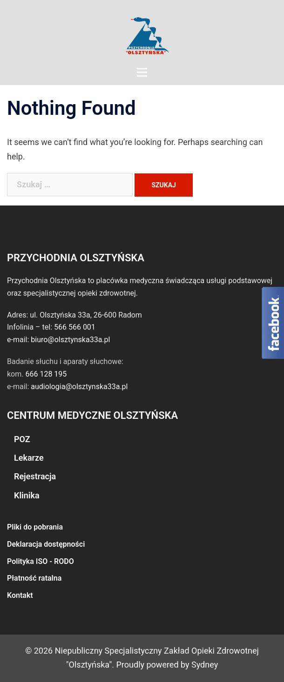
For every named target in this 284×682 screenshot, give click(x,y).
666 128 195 (46, 374)
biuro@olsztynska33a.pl (70, 339)
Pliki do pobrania (35, 527)
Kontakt (20, 595)
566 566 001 (74, 327)
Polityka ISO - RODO (40, 561)
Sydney (204, 664)
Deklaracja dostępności (46, 544)
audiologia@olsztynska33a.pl (79, 386)
